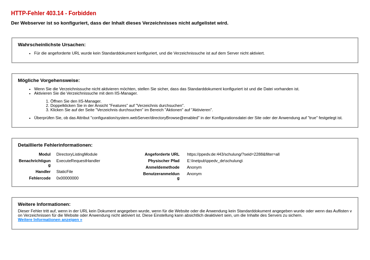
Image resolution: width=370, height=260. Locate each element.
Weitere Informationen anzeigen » (50, 219)
